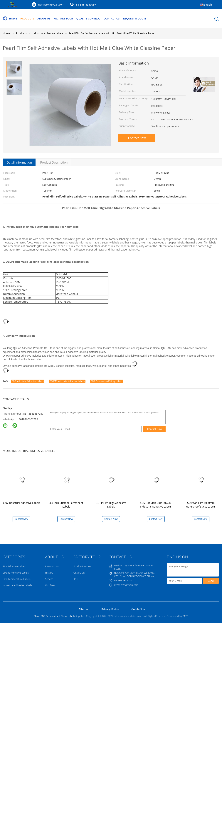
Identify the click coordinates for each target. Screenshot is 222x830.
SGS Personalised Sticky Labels (106, 381)
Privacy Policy (110, 609)
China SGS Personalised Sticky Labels (54, 616)
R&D (75, 579)
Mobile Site (138, 609)
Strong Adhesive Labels (16, 572)
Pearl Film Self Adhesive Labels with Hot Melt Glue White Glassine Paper (111, 33)
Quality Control (88, 18)
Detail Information (19, 162)
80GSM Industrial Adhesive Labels (67, 381)
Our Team (50, 585)
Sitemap (84, 609)
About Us (43, 18)
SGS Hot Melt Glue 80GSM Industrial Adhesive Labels (155, 504)
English (207, 4)
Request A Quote (134, 18)
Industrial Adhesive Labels (17, 585)
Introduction (52, 566)
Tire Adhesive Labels (14, 566)
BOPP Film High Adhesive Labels (111, 504)
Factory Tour (63, 18)
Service (49, 579)
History (49, 572)
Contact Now (137, 138)
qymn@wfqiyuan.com (51, 4)
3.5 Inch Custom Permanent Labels (66, 504)
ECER (186, 616)
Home (10, 18)
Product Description (54, 162)
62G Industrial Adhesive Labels (27, 381)
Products (27, 18)
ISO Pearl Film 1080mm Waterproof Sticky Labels (200, 504)
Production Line (82, 566)
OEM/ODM (79, 572)
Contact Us (112, 18)
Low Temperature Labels (17, 579)
